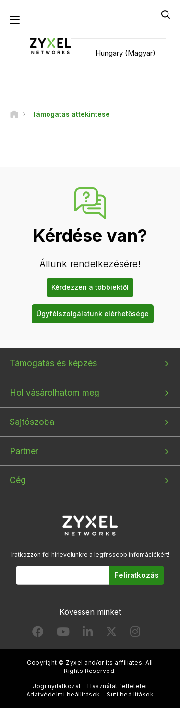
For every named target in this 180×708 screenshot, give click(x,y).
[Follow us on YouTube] (63, 633)
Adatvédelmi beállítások (63, 694)
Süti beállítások (130, 694)
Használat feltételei (117, 686)
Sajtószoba (32, 422)
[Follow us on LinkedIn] (88, 633)
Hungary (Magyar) (126, 53)
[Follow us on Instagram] (135, 633)
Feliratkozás (136, 575)
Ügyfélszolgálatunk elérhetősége (92, 314)
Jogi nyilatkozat (57, 686)
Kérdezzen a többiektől (90, 287)
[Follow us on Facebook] (38, 633)
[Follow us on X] (111, 633)
